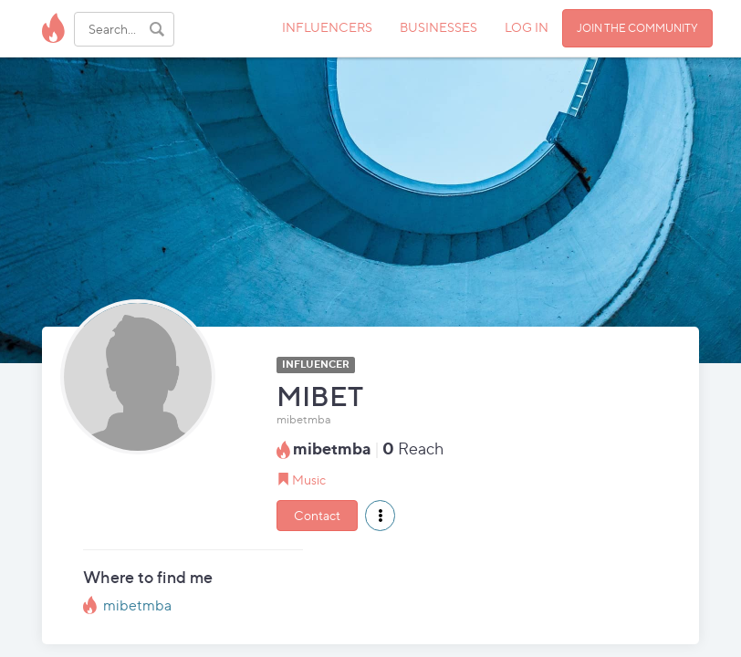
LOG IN (526, 27)
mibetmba (137, 605)
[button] (380, 515)
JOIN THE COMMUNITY (637, 28)
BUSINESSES (438, 27)
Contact (317, 515)
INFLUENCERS (327, 27)
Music (309, 479)
